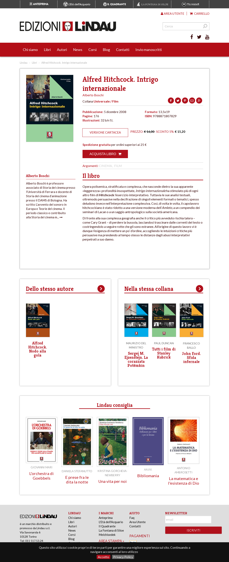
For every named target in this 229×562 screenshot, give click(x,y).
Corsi (92, 49)
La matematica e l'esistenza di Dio (183, 480)
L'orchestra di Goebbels (41, 475)
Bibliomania (148, 475)
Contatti (122, 49)
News (77, 49)
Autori (62, 49)
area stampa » (111, 541)
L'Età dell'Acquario (111, 522)
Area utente (172, 13)
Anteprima (106, 517)
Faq (131, 517)
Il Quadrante (107, 526)
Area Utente (137, 522)
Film (118, 166)
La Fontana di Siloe (111, 530)
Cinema (105, 166)
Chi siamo (30, 49)
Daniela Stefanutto (77, 471)
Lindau (23, 62)
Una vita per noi (112, 481)
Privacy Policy (123, 557)
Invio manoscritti (148, 49)
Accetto (103, 557)
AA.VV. (148, 469)
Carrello (199, 13)
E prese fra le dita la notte (77, 479)
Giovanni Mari (41, 467)
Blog (106, 49)
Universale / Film (106, 101)
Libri (47, 49)
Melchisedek (107, 534)
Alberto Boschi (93, 95)
